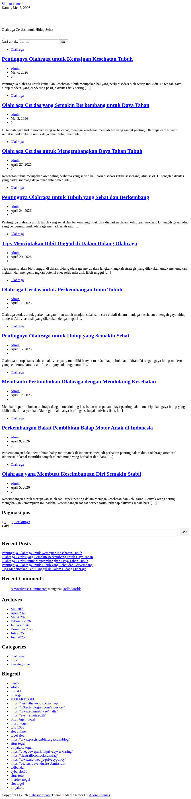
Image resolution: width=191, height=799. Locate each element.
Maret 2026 (19, 617)
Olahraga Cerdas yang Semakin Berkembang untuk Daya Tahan (75, 105)
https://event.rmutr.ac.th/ (28, 715)
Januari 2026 (20, 625)
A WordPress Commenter (29, 589)
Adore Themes (99, 795)
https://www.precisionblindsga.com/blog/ (40, 739)
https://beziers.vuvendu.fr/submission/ (38, 763)
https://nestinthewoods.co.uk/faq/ (34, 703)
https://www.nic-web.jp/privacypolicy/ (38, 759)
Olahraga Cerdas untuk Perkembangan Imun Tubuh (62, 289)
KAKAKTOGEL (23, 699)
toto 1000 (17, 727)
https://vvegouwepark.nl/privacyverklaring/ (42, 751)
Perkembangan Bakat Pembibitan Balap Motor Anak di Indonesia (77, 428)
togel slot (17, 735)
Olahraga (17, 49)
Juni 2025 (18, 637)
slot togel (17, 783)
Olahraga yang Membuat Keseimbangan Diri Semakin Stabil (71, 474)
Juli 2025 (17, 633)
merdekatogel (20, 779)
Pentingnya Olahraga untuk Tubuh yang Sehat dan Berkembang (75, 197)
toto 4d (16, 691)
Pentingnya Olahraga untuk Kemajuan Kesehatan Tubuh (67, 59)
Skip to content (12, 4)
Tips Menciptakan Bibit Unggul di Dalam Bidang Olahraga (69, 243)
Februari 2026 (21, 621)
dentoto (16, 683)
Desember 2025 (22, 629)
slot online (18, 731)
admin (15, 68)
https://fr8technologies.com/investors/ (38, 707)
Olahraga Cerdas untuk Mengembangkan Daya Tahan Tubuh (72, 151)
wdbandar (18, 767)
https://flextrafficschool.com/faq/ (34, 755)
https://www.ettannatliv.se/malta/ (34, 711)
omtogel (16, 695)
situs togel (18, 743)
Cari (5, 526)
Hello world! (72, 589)
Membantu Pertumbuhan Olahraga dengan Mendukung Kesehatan (79, 381)
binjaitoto (17, 787)
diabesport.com (25, 18)
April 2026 (18, 613)
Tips (14, 660)
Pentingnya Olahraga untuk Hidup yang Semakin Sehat (65, 336)
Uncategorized (21, 664)
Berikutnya (22, 522)
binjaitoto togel (21, 747)
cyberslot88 (19, 771)
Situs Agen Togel (23, 719)
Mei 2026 (18, 609)
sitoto (15, 687)
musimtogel (19, 723)
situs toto (17, 775)
